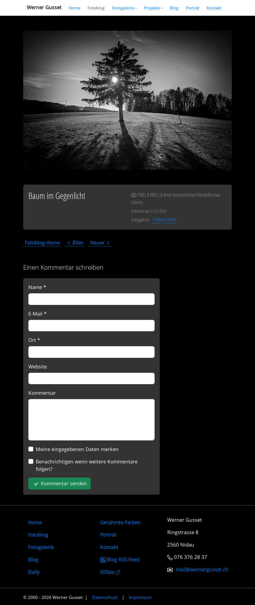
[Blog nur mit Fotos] (96, 8)
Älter (75, 242)
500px (110, 571)
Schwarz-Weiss (164, 219)
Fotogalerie (124, 8)
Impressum (140, 597)
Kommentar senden (59, 484)
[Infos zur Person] (192, 8)
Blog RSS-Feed (119, 559)
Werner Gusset (44, 7)
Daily (34, 571)
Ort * (34, 339)
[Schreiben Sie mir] (214, 8)
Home (35, 522)
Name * (37, 287)
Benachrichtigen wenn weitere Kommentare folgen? (87, 465)
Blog (33, 559)
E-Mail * (37, 313)
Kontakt (109, 547)
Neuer (100, 242)
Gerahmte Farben (120, 522)
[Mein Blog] (174, 8)
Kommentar (42, 392)
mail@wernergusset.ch (202, 569)
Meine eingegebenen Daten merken (77, 449)
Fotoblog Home (42, 242)
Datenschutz (104, 597)
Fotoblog (38, 534)
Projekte (153, 8)
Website (37, 366)
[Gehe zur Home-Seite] (74, 8)
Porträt (108, 534)
